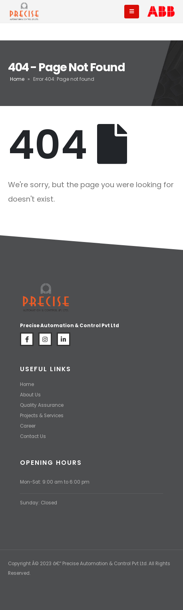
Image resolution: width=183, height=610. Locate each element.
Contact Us (33, 436)
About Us (30, 395)
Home (17, 79)
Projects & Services (42, 415)
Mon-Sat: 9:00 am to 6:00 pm (55, 482)
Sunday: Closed (38, 503)
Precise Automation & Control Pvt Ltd (104, 563)
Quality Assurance (42, 405)
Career (28, 426)
